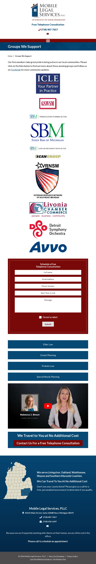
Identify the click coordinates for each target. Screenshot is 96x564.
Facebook (15, 69)
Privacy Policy (72, 556)
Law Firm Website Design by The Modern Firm (48, 559)
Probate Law (48, 366)
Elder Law (48, 344)
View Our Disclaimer (56, 556)
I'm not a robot (50, 317)
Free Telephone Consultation (48, 24)
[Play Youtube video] (48, 406)
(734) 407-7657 (49, 29)
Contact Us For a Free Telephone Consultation (48, 443)
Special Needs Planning (48, 376)
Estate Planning (48, 355)
